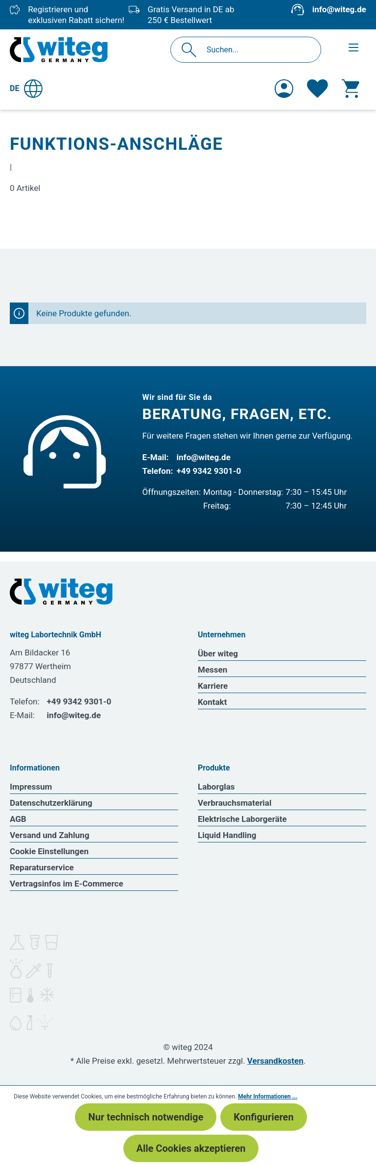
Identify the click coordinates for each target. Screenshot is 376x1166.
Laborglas (216, 787)
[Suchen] (192, 49)
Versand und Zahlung (49, 835)
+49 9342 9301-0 (209, 471)
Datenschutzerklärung (51, 803)
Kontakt (212, 702)
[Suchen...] (256, 49)
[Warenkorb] (350, 88)
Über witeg (218, 653)
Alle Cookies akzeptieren (191, 1148)
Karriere (213, 686)
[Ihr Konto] (284, 88)
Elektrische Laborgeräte (242, 819)
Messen (212, 670)
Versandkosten (275, 1061)
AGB (18, 819)
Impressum (31, 787)
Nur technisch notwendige (145, 1117)
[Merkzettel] (317, 88)
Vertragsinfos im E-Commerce (66, 883)
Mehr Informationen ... (267, 1096)
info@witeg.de (339, 9)
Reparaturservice (42, 867)
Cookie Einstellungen (49, 851)
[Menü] (353, 47)
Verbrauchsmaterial (234, 803)
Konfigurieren (263, 1117)
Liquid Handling (227, 835)
